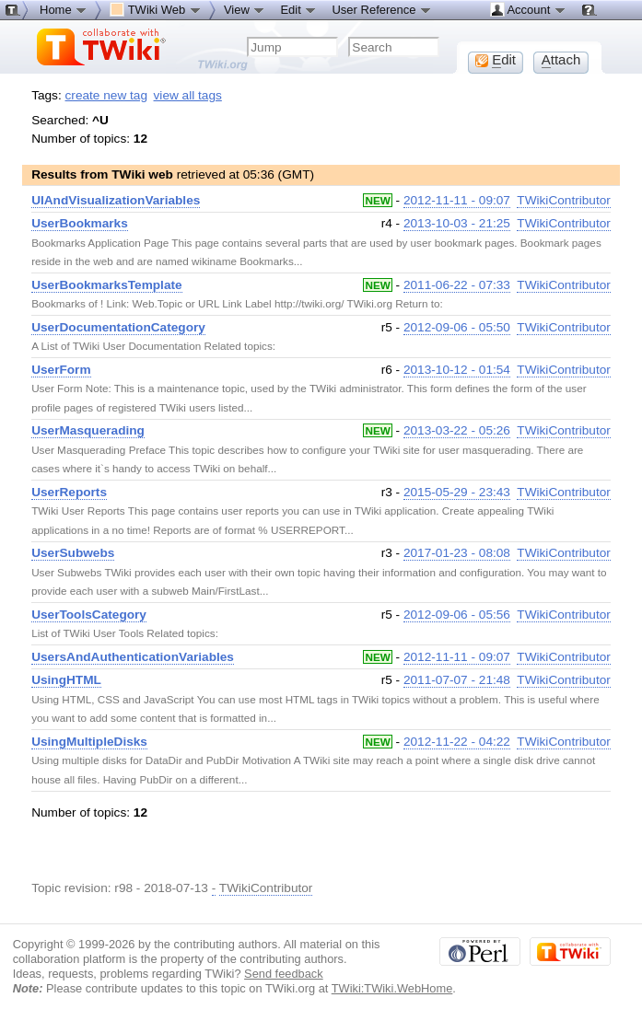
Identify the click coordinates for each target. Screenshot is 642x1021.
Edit (298, 9)
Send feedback (283, 973)
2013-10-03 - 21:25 (456, 223)
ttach (561, 60)
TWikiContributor (564, 200)
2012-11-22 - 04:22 (456, 741)
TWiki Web (156, 9)
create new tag (106, 95)
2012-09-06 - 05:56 (456, 614)
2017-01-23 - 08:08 (456, 553)
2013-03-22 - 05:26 (456, 430)
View (245, 9)
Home (64, 9)
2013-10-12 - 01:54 (456, 370)
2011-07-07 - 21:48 (456, 680)
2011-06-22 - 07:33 (456, 285)
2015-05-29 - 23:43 (456, 492)
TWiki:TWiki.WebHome (392, 988)
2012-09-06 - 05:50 (456, 327)
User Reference (382, 9)
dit (495, 60)
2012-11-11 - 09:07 (456, 200)
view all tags (188, 95)
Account (528, 9)
